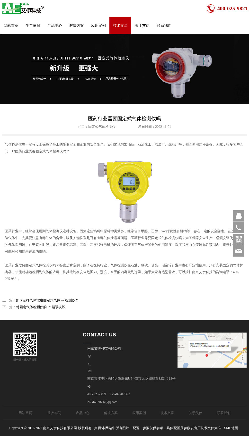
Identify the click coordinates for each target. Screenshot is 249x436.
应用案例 (98, 26)
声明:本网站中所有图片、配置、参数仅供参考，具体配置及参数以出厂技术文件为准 (157, 428)
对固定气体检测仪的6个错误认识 (40, 307)
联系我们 (164, 26)
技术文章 (120, 26)
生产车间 (33, 26)
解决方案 (76, 26)
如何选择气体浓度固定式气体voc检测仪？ (47, 300)
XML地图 (230, 428)
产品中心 (54, 26)
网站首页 (11, 26)
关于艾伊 (142, 26)
